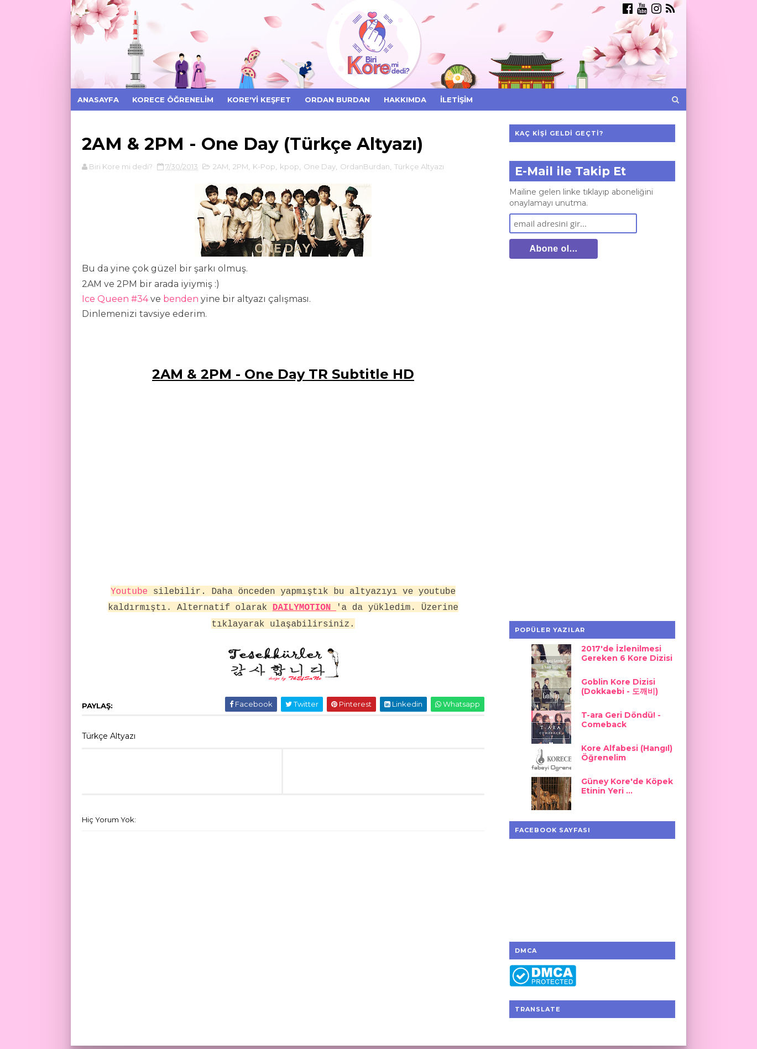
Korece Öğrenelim (172, 99)
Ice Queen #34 (115, 299)
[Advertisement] (592, 441)
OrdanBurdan (365, 166)
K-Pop (264, 166)
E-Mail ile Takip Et (570, 171)
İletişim (456, 99)
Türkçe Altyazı (419, 166)
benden (181, 299)
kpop (289, 166)
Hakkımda (405, 99)
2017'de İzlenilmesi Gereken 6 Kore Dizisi (626, 653)
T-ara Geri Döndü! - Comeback (621, 719)
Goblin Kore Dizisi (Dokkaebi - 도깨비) (619, 686)
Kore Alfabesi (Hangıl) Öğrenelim (626, 753)
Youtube (129, 592)
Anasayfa (98, 99)
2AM (220, 166)
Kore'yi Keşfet (259, 99)
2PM (240, 166)
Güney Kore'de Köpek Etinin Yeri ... (627, 786)
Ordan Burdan (337, 99)
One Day (320, 166)
